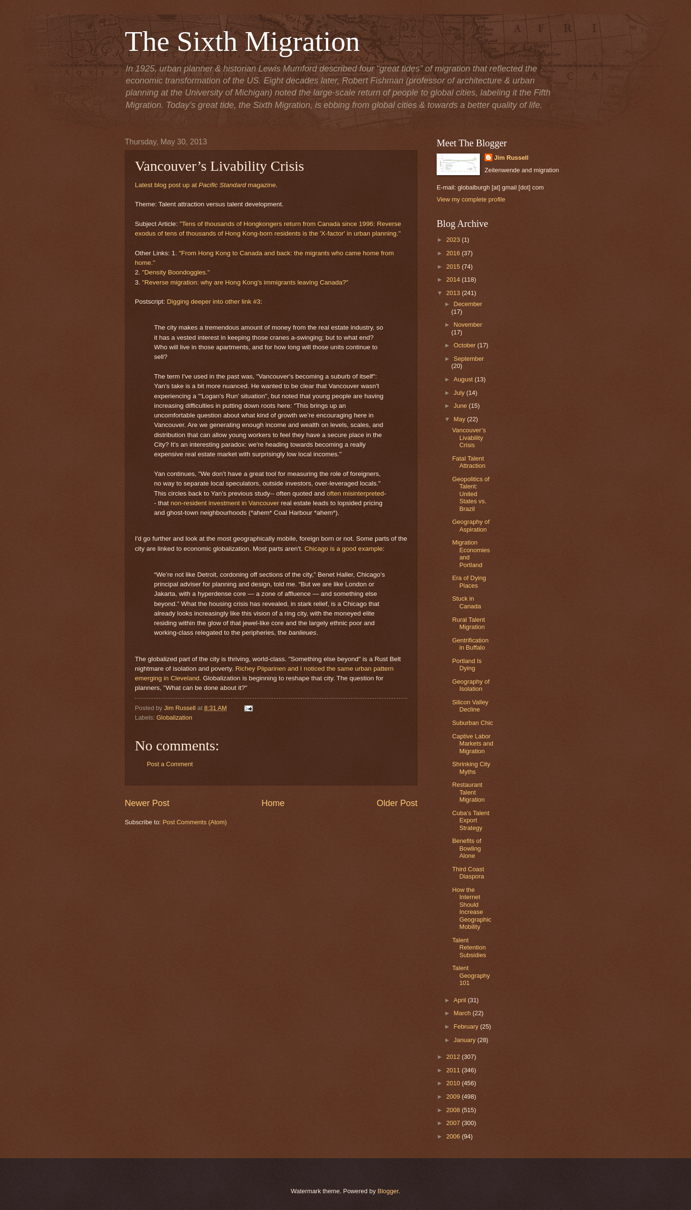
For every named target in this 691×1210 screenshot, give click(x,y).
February (466, 1026)
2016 (454, 253)
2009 (454, 1096)
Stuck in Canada (466, 602)
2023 (454, 239)
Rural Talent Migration (468, 623)
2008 (454, 1110)
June (461, 405)
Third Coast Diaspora (468, 873)
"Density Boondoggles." (176, 272)
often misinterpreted (355, 493)
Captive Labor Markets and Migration (472, 744)
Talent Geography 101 (471, 975)
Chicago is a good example (343, 548)
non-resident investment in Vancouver (225, 503)
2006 (454, 1136)
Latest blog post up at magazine (205, 185)
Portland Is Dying (467, 664)
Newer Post (147, 803)
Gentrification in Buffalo (470, 644)
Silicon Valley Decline (470, 706)
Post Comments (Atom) (195, 822)
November (467, 324)
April (460, 1000)
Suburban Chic (472, 722)
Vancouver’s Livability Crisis (469, 438)
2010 (454, 1083)
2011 (454, 1070)
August (464, 379)
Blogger (388, 1191)
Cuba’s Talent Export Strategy (470, 820)
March (462, 1013)
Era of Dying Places (469, 581)
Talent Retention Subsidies (469, 948)
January (465, 1040)
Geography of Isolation (470, 685)
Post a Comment (170, 764)
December (467, 304)
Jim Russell (511, 157)
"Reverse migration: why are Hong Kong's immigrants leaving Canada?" (245, 282)
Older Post (397, 803)
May (460, 419)
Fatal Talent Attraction (468, 462)
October (465, 345)
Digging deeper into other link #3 (214, 301)
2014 (454, 279)
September (468, 358)
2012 (454, 1056)
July (459, 392)
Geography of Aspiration (470, 525)
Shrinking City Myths (471, 767)
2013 (454, 293)
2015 (454, 266)
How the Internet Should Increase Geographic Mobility (471, 908)
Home (273, 803)
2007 (454, 1123)
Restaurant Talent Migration (468, 792)
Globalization (174, 717)
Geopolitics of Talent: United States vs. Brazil (470, 493)
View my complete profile (471, 199)
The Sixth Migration (242, 41)
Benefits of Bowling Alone (466, 848)
